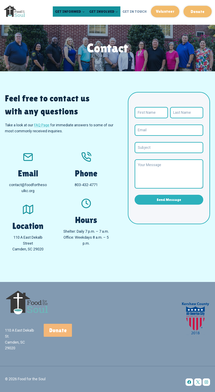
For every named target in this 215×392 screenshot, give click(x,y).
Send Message (169, 199)
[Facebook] (189, 382)
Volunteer (165, 11)
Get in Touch (134, 11)
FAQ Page (41, 125)
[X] (198, 382)
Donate (197, 11)
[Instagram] (206, 382)
